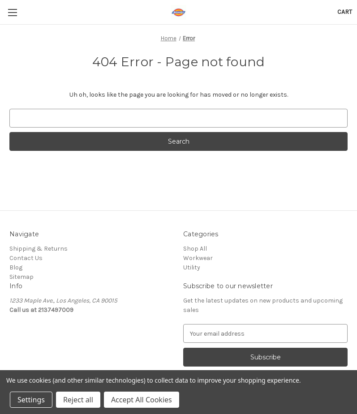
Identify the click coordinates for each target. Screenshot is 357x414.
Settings (31, 400)
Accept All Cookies (141, 400)
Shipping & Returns (38, 248)
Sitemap (21, 277)
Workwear (198, 258)
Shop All (195, 248)
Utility (191, 267)
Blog (15, 267)
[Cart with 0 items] (344, 12)
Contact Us (26, 258)
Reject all (78, 400)
